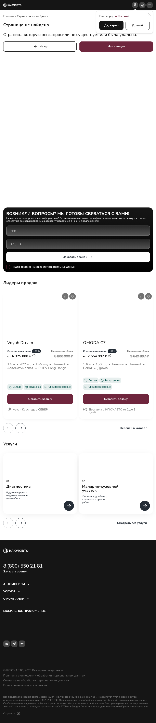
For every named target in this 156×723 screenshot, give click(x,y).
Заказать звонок (78, 257)
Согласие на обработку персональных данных (36, 680)
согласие (26, 266)
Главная (8, 16)
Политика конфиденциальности (99, 706)
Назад (40, 47)
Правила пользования (134, 706)
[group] (40, 483)
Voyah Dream (20, 343)
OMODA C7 (94, 343)
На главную (116, 46)
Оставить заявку (40, 399)
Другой (137, 25)
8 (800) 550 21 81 (23, 566)
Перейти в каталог (136, 428)
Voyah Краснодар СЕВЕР (27, 409)
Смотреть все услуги (135, 523)
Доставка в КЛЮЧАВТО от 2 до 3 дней (109, 411)
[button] (20, 428)
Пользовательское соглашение (25, 685)
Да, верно (111, 25)
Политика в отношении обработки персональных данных (44, 675)
